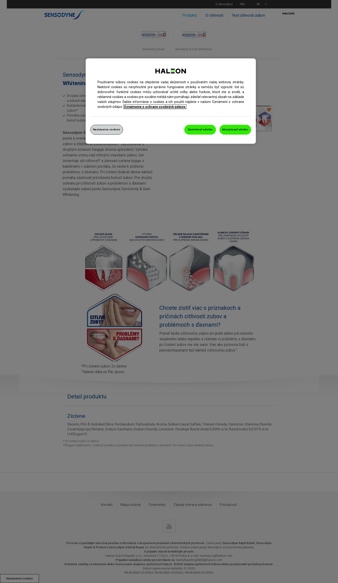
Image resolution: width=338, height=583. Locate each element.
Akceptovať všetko (235, 129)
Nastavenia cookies (106, 129)
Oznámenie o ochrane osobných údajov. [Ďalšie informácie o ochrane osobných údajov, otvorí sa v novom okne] (155, 107)
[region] (171, 101)
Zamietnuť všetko (200, 129)
